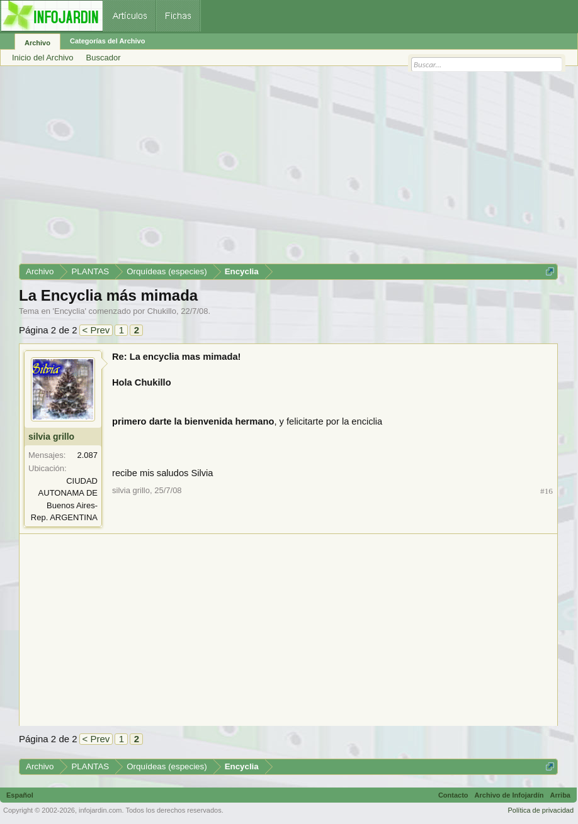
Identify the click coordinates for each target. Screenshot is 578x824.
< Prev (96, 330)
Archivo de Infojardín (509, 795)
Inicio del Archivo (43, 57)
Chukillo (161, 311)
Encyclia (69, 311)
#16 (546, 491)
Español (19, 795)
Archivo (37, 43)
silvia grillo (51, 436)
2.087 (87, 455)
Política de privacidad (540, 810)
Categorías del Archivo (107, 41)
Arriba (560, 795)
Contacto (453, 795)
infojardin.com (100, 810)
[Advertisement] (288, 169)
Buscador (103, 57)
